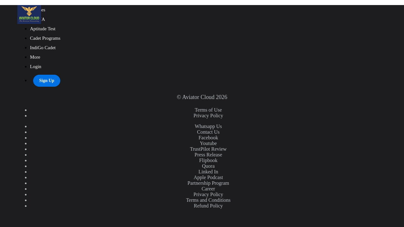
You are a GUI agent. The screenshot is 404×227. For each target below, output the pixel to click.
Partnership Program (208, 183)
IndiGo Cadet (43, 47)
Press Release (208, 154)
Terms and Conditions (208, 200)
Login (35, 66)
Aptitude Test (43, 28)
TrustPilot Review (208, 149)
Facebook (208, 137)
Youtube (208, 143)
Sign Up (46, 80)
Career (208, 188)
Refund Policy (208, 205)
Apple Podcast (208, 177)
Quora (208, 166)
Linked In (208, 171)
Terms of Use (208, 110)
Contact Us (208, 132)
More (35, 57)
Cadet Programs (45, 38)
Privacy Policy (208, 115)
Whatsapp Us (208, 126)
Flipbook (208, 160)
